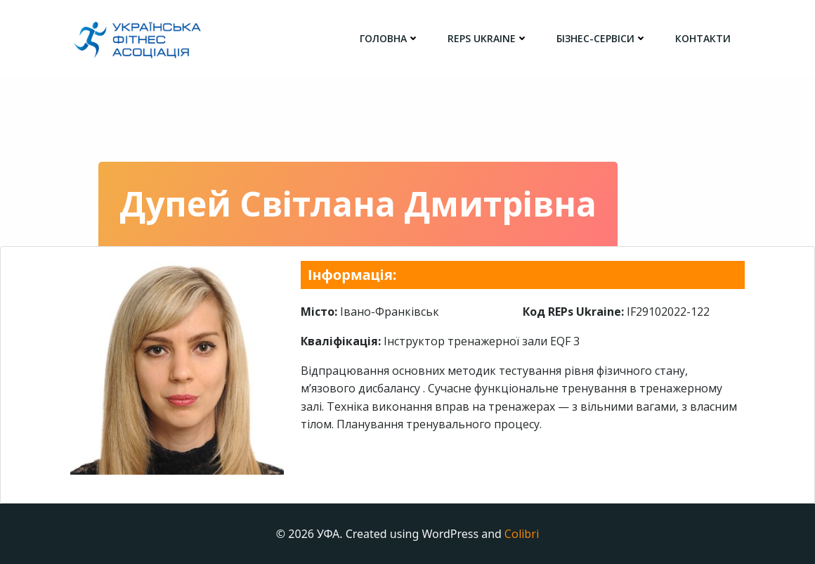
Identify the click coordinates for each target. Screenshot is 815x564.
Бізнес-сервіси (601, 38)
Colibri (521, 533)
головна (389, 38)
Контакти (703, 38)
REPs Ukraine (488, 38)
